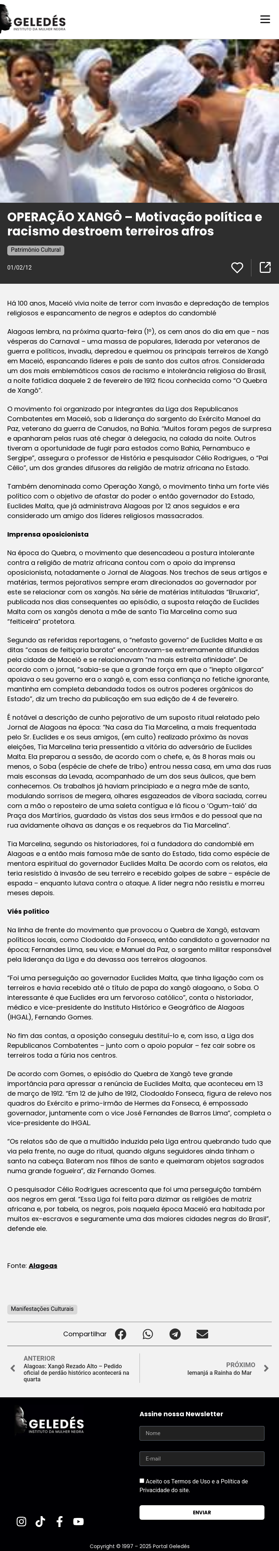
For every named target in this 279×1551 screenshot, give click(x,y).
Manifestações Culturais (42, 1308)
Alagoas (43, 1265)
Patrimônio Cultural (36, 249)
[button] (120, 1333)
